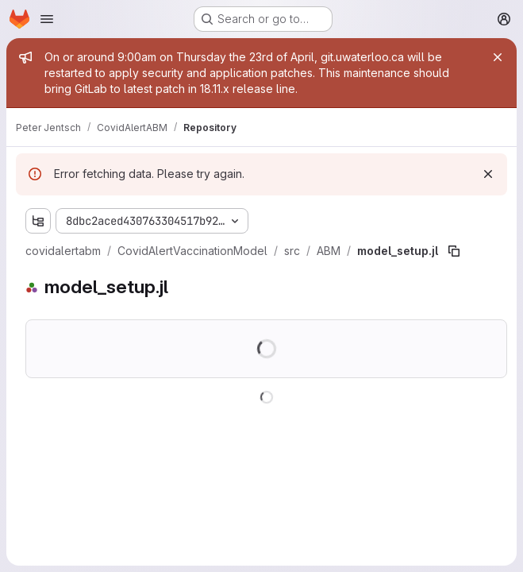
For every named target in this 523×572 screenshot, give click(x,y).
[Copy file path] (454, 251)
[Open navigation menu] (47, 19)
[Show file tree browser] (38, 221)
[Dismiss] (488, 174)
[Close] (497, 57)
